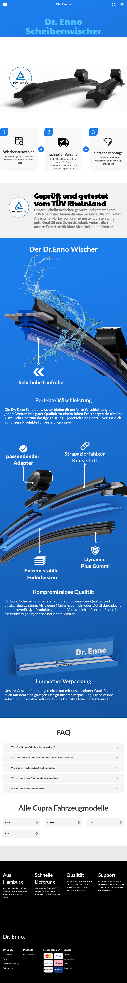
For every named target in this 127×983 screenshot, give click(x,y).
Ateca (7, 822)
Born (7, 833)
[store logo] (63, 4)
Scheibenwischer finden (63, 59)
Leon (91, 822)
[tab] (63, 747)
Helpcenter (67, 968)
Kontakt (66, 954)
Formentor (51, 822)
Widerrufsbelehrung (11, 963)
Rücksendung (68, 959)
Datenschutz (8, 968)
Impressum (7, 954)
